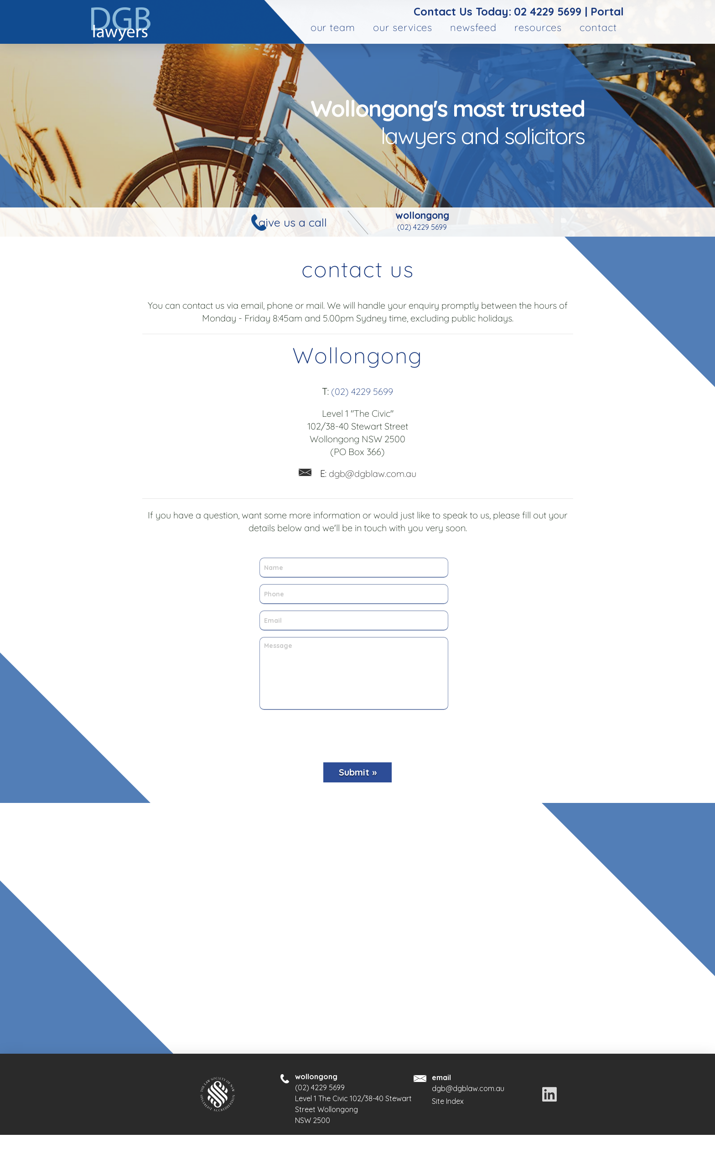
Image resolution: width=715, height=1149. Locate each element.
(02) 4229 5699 (422, 227)
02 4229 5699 (547, 11)
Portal (607, 11)
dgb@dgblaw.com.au (368, 473)
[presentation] (354, 732)
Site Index (448, 1101)
